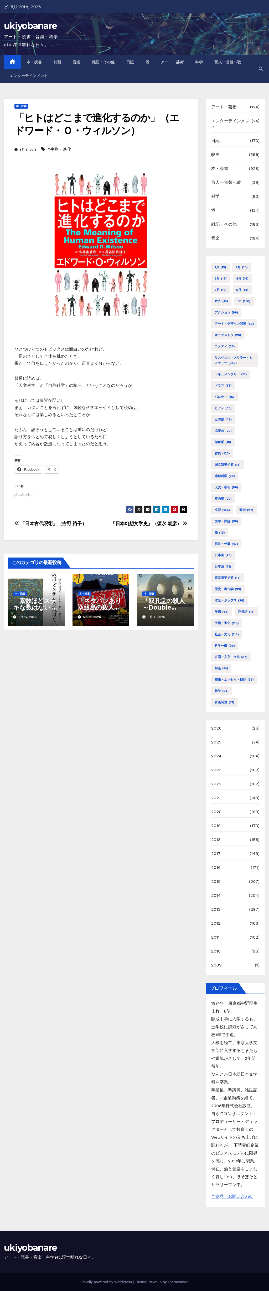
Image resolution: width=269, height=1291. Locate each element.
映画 (57, 62)
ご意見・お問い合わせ (232, 1196)
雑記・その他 (103, 62)
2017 (215, 853)
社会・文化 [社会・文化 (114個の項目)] (227, 634)
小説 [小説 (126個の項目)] (222, 510)
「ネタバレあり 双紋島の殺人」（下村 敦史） (102, 607)
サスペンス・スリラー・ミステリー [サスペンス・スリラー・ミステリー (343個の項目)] (233, 361)
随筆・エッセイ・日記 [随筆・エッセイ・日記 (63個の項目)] (234, 679)
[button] (261, 68)
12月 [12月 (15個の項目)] (221, 301)
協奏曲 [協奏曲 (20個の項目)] (223, 430)
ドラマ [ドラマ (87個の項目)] (223, 385)
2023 (216, 769)
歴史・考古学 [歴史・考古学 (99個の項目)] (228, 589)
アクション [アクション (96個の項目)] (226, 312)
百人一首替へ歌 (227, 62)
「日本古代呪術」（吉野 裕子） (50, 523)
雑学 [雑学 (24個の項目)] (222, 690)
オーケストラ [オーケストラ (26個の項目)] (228, 335)
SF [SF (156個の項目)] (243, 301)
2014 (216, 895)
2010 (216, 951)
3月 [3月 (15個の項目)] (221, 278)
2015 (216, 881)
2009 (216, 965)
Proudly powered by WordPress (106, 1282)
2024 (216, 755)
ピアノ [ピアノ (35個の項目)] (223, 408)
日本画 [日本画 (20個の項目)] (223, 555)
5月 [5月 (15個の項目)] (220, 289)
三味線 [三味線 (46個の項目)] (223, 419)
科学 (199, 62)
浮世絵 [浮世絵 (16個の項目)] (246, 611)
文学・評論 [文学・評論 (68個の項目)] (226, 521)
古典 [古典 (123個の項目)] (222, 453)
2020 (216, 811)
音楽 (76, 62)
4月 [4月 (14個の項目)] (242, 278)
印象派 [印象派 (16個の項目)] (223, 442)
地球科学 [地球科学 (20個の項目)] (225, 476)
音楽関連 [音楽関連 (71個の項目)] (224, 702)
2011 (215, 937)
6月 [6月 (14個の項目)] (242, 289)
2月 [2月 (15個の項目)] (242, 267)
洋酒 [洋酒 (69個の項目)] (222, 611)
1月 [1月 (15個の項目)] (220, 267)
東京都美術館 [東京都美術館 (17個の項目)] (228, 577)
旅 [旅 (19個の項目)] (220, 532)
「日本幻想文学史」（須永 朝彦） (149, 523)
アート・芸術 (172, 62)
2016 (216, 867)
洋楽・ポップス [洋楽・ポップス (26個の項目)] (229, 600)
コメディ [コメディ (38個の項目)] (225, 346)
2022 (216, 783)
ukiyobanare (30, 25)
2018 (216, 839)
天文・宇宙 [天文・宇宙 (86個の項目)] (226, 487)
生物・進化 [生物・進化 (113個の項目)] (227, 623)
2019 (216, 825)
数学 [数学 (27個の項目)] (246, 510)
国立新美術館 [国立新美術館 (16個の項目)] (228, 464)
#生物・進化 (59, 149)
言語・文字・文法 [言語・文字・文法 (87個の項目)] (231, 657)
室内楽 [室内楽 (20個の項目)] (223, 498)
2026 (216, 728)
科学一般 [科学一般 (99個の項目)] (225, 645)
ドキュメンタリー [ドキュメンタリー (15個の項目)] (231, 374)
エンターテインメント (29, 75)
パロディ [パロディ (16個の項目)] (224, 396)
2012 (216, 923)
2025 (216, 742)
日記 (130, 62)
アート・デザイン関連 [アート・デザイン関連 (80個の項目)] (234, 323)
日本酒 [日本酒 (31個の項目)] (223, 566)
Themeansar (178, 1282)
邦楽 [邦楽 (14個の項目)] (221, 668)
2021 (216, 797)
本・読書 (34, 62)
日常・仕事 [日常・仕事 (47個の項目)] (226, 543)
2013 (216, 909)
